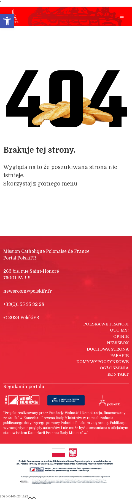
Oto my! (119, 330)
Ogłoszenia (114, 367)
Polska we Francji (106, 324)
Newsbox (118, 342)
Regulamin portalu (23, 386)
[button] (7, 21)
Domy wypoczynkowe (102, 361)
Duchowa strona (108, 349)
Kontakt (118, 374)
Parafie (119, 355)
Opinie (121, 336)
